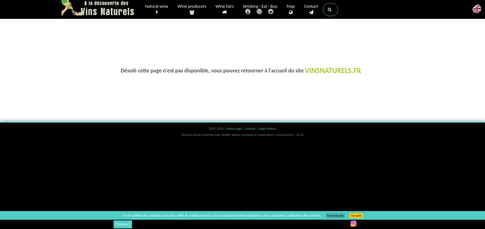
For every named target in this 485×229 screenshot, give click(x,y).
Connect (122, 224)
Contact (311, 9)
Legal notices (267, 129)
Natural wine (156, 9)
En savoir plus (335, 216)
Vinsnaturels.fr (100, 8)
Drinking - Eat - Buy (260, 10)
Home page (234, 129)
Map (291, 9)
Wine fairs (225, 9)
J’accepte (356, 216)
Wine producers (192, 9)
